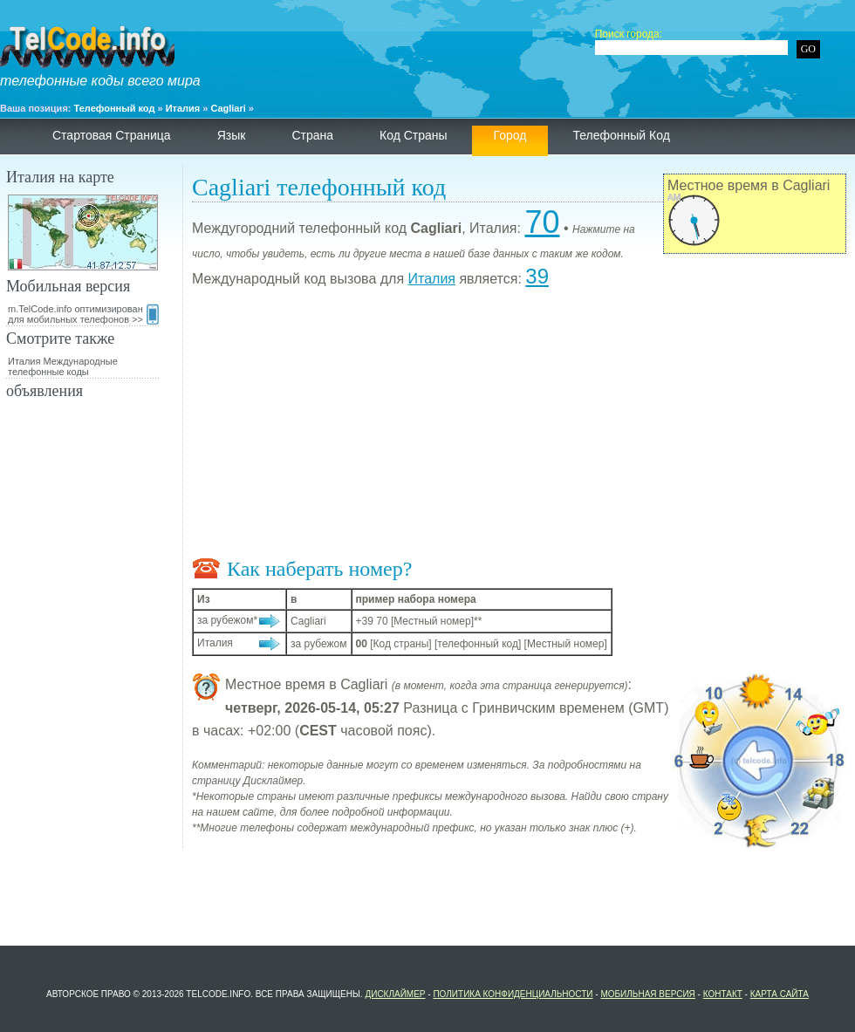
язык (231, 135)
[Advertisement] (519, 426)
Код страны (414, 135)
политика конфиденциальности (512, 994)
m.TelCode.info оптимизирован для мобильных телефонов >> (83, 314)
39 (537, 276)
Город (510, 135)
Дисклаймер (395, 994)
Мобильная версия (647, 994)
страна (312, 135)
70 (541, 222)
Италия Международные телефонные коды (63, 366)
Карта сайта (779, 994)
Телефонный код (114, 108)
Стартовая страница (111, 135)
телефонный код (620, 135)
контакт (722, 994)
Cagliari (227, 108)
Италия (183, 108)
